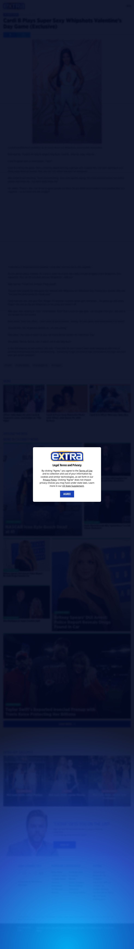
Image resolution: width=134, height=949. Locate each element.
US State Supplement (73, 485)
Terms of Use (85, 470)
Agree (67, 494)
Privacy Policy (50, 479)
